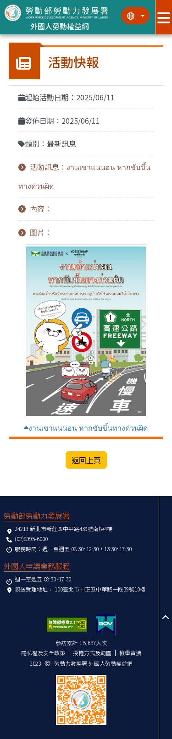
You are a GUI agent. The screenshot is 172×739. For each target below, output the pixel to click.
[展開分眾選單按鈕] (163, 17)
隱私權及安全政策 (43, 653)
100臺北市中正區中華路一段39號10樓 (100, 589)
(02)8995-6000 (31, 538)
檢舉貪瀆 (130, 653)
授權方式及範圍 (92, 653)
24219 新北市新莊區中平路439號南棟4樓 (63, 528)
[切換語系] (135, 15)
